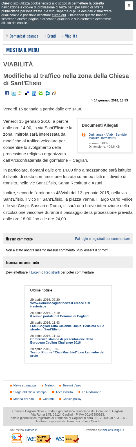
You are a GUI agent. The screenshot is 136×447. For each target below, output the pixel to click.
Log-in (36, 272)
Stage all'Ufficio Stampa (30, 392)
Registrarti (52, 272)
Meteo (49, 385)
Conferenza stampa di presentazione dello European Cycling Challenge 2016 (61, 340)
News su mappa (25, 385)
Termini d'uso (72, 385)
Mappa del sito (24, 398)
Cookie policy (72, 398)
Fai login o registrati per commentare (102, 239)
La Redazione (91, 392)
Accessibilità (64, 392)
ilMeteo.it (31, 430)
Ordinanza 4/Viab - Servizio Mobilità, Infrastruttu (108, 136)
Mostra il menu (22, 50)
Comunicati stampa (24, 36)
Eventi (51, 36)
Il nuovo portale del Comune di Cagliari (59, 316)
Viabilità (71, 36)
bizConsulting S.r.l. (114, 430)
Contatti (48, 398)
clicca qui (59, 15)
